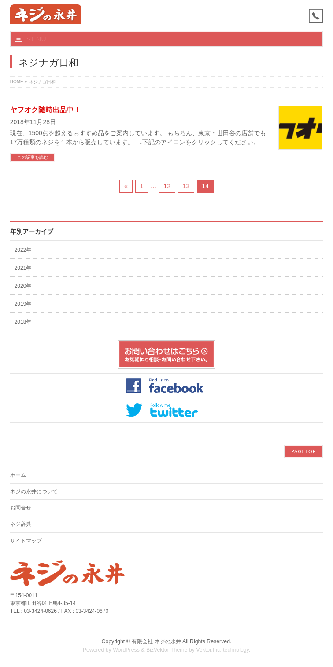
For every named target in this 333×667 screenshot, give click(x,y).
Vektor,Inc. (209, 650)
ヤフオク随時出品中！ (45, 110)
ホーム (18, 475)
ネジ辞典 (20, 524)
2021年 (23, 268)
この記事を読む (32, 157)
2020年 (23, 286)
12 (166, 186)
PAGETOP (303, 451)
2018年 (23, 322)
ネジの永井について (34, 491)
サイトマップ (26, 541)
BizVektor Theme (167, 650)
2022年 (23, 250)
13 (186, 186)
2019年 (23, 304)
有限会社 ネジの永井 (156, 641)
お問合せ (20, 508)
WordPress (126, 650)
